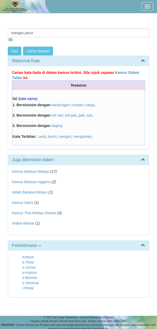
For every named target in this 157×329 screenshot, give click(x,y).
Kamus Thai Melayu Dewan (34, 213)
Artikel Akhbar (23, 223)
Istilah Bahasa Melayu (29, 192)
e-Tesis (28, 262)
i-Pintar (28, 288)
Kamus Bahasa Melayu (31, 171)
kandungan (60, 105)
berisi (52, 136)
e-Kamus (29, 272)
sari (89, 115)
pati (81, 115)
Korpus (28, 257)
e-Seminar (30, 283)
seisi (42, 136)
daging (56, 126)
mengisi (65, 136)
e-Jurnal (29, 267)
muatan (77, 105)
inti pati (70, 115)
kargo (90, 105)
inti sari (57, 115)
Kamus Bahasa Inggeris (31, 182)
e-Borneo (29, 278)
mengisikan (82, 136)
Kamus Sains (22, 203)
